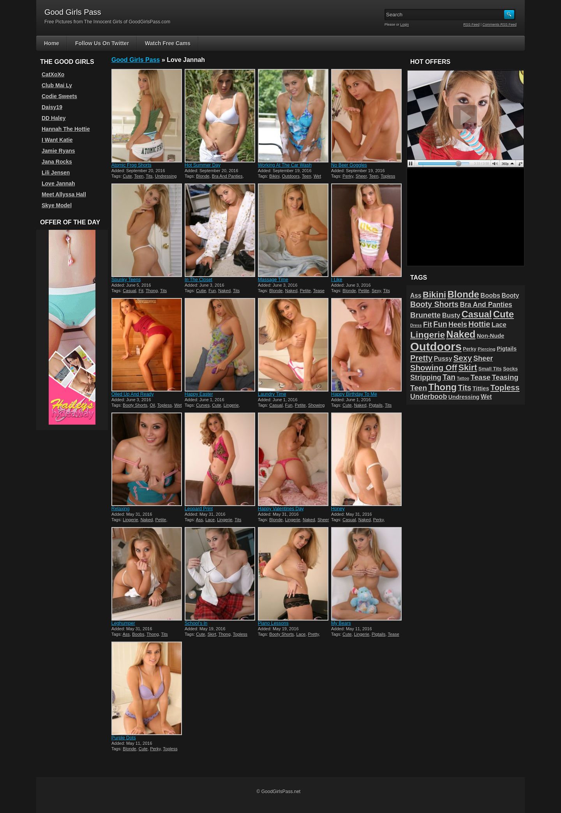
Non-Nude (490, 336)
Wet (317, 176)
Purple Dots (123, 738)
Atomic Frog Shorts (131, 165)
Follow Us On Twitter (102, 43)
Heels (457, 324)
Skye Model (57, 205)
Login (404, 24)
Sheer (361, 176)
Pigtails (376, 405)
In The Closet (198, 279)
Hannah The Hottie (66, 129)
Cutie (201, 290)
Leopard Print (199, 508)
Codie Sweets (59, 96)
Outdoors (291, 176)
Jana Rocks (57, 162)
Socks (510, 369)
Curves (203, 405)
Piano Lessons (273, 623)
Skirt (212, 634)
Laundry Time (272, 394)
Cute (127, 176)
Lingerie (231, 405)
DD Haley (53, 118)
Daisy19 (52, 107)
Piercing (487, 349)
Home (51, 43)
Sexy (376, 290)
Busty (451, 315)
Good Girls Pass (135, 59)
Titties (481, 388)
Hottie (479, 324)
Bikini (274, 176)
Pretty (313, 634)
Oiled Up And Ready (132, 394)
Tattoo (463, 378)
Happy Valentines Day (281, 508)
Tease (319, 290)
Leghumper (123, 623)
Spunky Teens (126, 279)
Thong (152, 290)
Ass (199, 519)
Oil (152, 405)
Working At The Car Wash (285, 165)
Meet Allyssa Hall (64, 194)
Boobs (138, 634)
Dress (416, 325)
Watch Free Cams (168, 43)
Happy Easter (199, 394)
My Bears (341, 623)
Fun (212, 290)
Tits (149, 176)
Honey (338, 508)
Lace (210, 519)
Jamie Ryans (58, 151)
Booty (510, 295)
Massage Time (273, 279)
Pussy (443, 358)
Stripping (425, 377)
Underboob (428, 396)
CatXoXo (53, 74)
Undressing (166, 176)
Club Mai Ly (57, 85)
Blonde (202, 176)
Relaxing (120, 508)
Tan (449, 377)
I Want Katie (57, 140)
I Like (336, 279)
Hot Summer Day (203, 165)
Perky (347, 176)
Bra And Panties (227, 176)
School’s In (196, 623)
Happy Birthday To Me (354, 394)
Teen (139, 176)
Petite (305, 290)
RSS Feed (472, 24)
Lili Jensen (56, 172)
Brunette (425, 315)
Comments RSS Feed (499, 24)
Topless (388, 176)
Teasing (505, 377)
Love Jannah (58, 183)
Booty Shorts (135, 405)
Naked (224, 290)
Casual (129, 290)
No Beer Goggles (349, 165)
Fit (141, 290)
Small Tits (490, 369)
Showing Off (433, 367)
